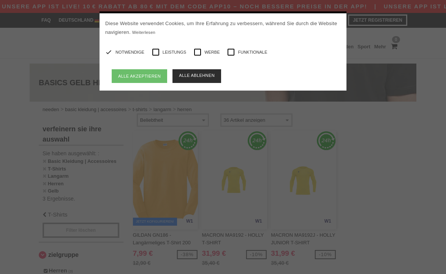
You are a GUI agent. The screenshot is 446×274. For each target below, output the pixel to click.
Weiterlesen (143, 32)
